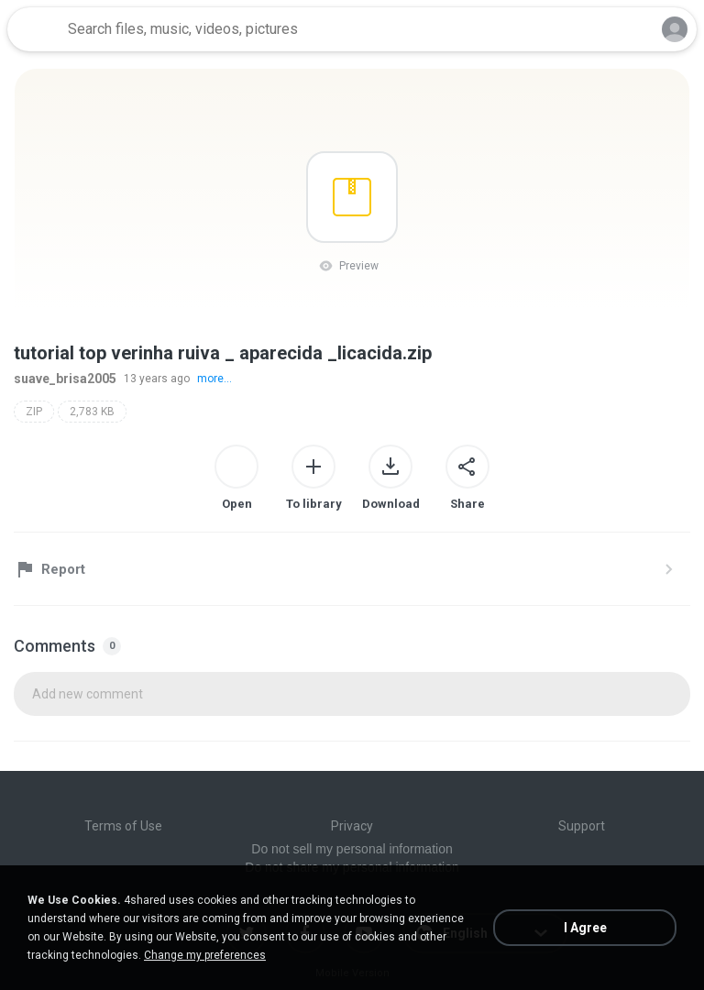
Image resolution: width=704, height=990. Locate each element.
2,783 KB (92, 411)
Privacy (352, 826)
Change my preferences (205, 955)
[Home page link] (34, 29)
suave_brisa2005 (65, 378)
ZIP (34, 411)
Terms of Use (123, 826)
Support (581, 826)
